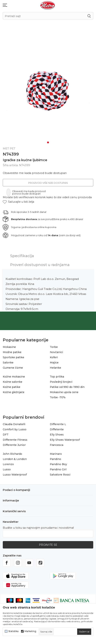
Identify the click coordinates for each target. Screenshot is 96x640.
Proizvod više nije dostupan (48, 182)
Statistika (13, 631)
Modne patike (12, 352)
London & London (15, 459)
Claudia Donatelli (14, 424)
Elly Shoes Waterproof (65, 439)
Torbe (54, 347)
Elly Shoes (57, 434)
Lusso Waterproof (15, 474)
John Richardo (12, 454)
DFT (5, 434)
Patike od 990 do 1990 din (67, 387)
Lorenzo (8, 464)
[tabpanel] (48, 86)
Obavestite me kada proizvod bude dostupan (35, 173)
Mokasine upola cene (64, 392)
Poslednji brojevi (61, 381)
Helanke (55, 367)
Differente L (58, 424)
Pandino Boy (58, 464)
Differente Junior (14, 445)
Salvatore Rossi (60, 474)
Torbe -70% (58, 397)
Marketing (30, 631)
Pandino (55, 459)
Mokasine (9, 347)
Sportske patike (13, 357)
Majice (54, 362)
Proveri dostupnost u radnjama (40, 264)
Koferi (54, 357)
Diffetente (57, 429)
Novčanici (56, 352)
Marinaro (56, 454)
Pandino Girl (58, 469)
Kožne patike (11, 387)
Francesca (56, 445)
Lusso (7, 469)
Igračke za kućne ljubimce (25, 160)
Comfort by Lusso (14, 429)
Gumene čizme (13, 367)
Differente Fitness (15, 439)
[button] (18, 202)
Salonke (8, 362)
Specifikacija (22, 256)
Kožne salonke (12, 381)
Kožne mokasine (14, 376)
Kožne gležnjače (13, 392)
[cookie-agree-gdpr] (84, 632)
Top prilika (57, 376)
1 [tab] (48, 142)
